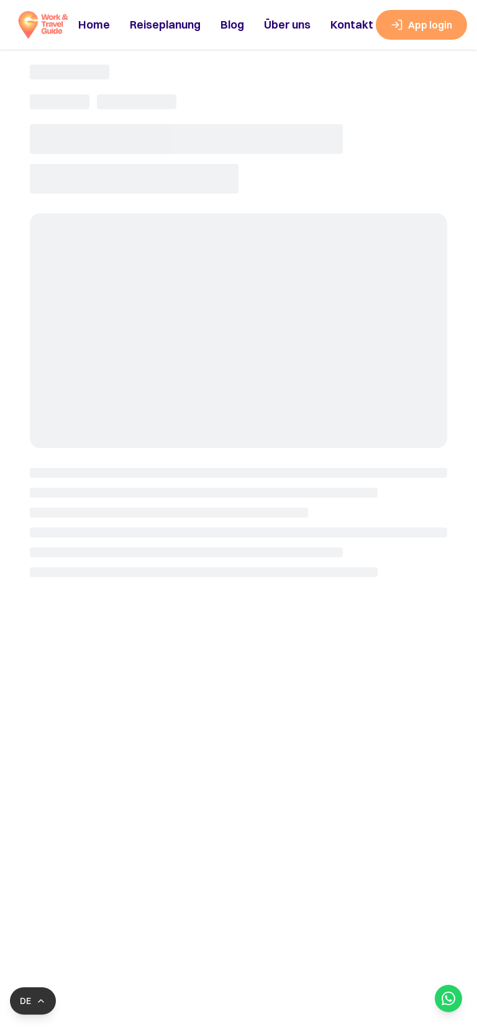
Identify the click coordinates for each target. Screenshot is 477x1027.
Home (94, 24)
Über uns (287, 24)
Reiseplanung (165, 24)
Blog (232, 24)
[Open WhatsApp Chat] (448, 998)
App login (421, 25)
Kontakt (351, 24)
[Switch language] (33, 1001)
